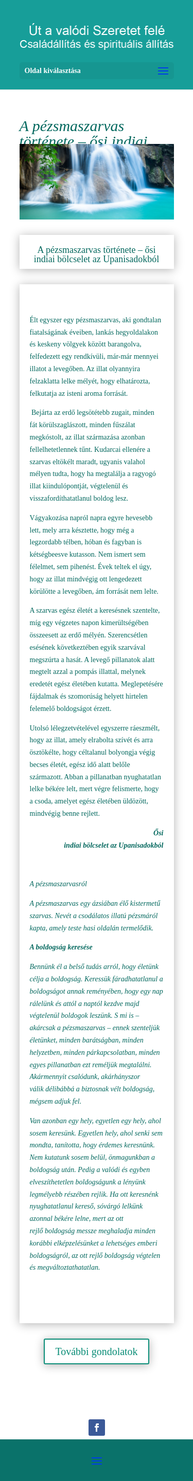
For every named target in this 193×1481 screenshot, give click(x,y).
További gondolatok (96, 1351)
